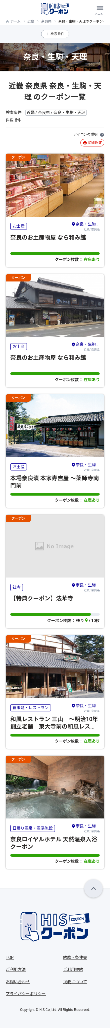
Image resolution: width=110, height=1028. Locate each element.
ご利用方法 (16, 969)
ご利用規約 (73, 969)
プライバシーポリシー (26, 993)
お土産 (19, 226)
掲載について (75, 981)
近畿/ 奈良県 (85, 226)
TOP (10, 957)
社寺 (17, 587)
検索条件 (57, 34)
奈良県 (46, 21)
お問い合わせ (18, 981)
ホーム (15, 21)
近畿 (30, 21)
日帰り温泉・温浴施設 (33, 828)
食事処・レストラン (31, 707)
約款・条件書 (75, 957)
